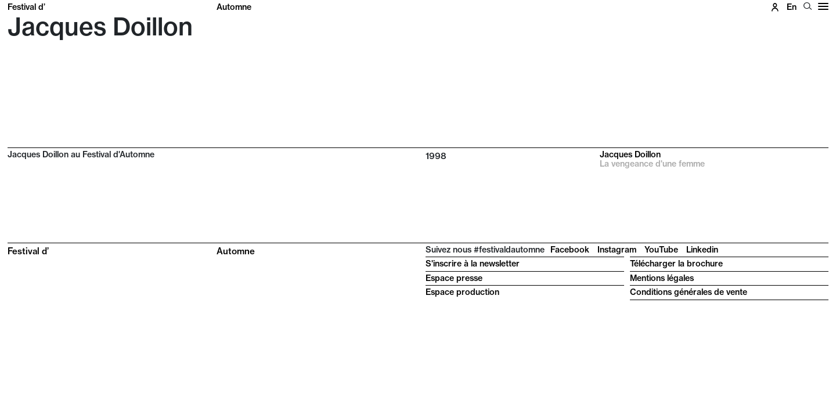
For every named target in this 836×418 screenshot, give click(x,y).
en (792, 7)
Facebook (569, 249)
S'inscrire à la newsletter (473, 263)
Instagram (616, 249)
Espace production (462, 292)
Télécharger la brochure (676, 263)
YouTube (661, 249)
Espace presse (454, 278)
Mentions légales (662, 278)
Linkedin (702, 249)
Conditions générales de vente (688, 292)
